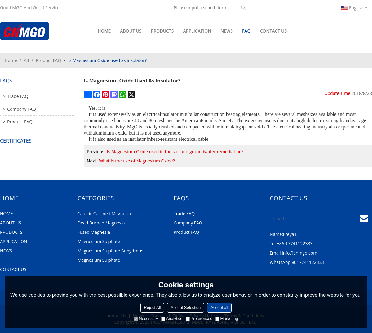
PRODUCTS (162, 31)
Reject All (152, 307)
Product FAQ (48, 60)
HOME (104, 31)
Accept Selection (185, 307)
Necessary (146, 318)
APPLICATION (197, 31)
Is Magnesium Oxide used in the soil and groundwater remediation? (175, 151)
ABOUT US (131, 31)
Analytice (172, 318)
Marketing (226, 318)
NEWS (226, 31)
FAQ (246, 32)
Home (11, 60)
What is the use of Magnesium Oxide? (137, 161)
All (26, 60)
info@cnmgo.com (299, 253)
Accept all (219, 307)
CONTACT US (273, 31)
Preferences (199, 318)
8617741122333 (308, 262)
